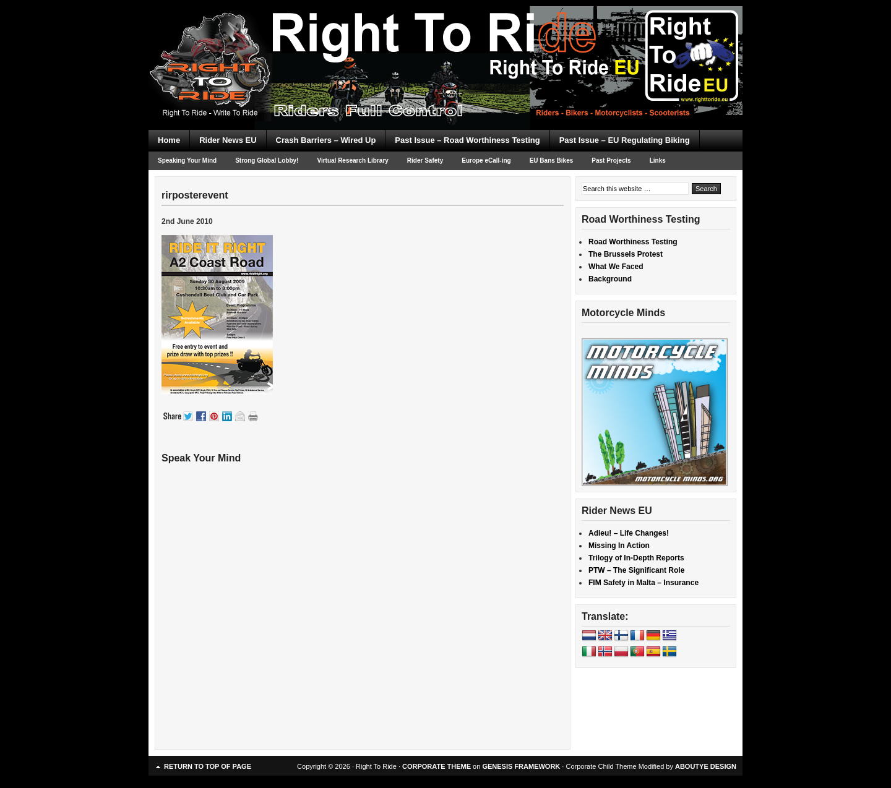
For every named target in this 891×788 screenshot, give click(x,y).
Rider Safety (425, 160)
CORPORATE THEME (436, 766)
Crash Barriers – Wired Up (326, 140)
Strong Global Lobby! (266, 160)
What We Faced (615, 266)
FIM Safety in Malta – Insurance (643, 582)
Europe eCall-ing (486, 160)
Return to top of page (207, 766)
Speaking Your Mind (187, 160)
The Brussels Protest (625, 254)
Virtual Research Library (352, 160)
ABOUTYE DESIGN (705, 766)
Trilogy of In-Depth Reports (636, 558)
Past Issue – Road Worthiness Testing (467, 140)
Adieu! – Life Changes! (628, 533)
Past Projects (611, 160)
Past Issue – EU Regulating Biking (624, 140)
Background (610, 279)
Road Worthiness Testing (633, 242)
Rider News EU (227, 140)
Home (169, 140)
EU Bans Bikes (552, 160)
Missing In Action (619, 545)
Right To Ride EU (445, 43)
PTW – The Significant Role (636, 570)
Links (658, 160)
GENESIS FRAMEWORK (521, 766)
